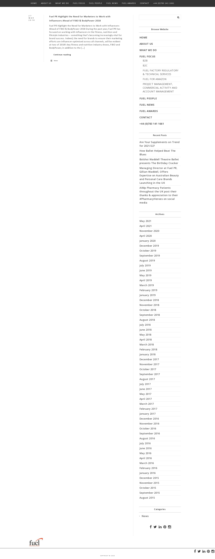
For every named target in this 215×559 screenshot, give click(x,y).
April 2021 (145, 226)
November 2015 (149, 482)
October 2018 (147, 310)
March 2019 (146, 285)
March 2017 (146, 403)
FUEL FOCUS (79, 3)
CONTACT (144, 3)
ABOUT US (46, 3)
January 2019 (147, 295)
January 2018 (147, 354)
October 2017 (147, 369)
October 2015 (147, 487)
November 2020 (149, 230)
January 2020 (147, 240)
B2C (145, 65)
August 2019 (147, 260)
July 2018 (145, 324)
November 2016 (149, 423)
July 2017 (145, 384)
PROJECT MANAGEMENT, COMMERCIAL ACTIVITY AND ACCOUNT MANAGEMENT (160, 87)
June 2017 (145, 389)
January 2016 (147, 473)
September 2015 (149, 492)
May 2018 (145, 334)
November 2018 (149, 305)
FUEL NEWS (112, 3)
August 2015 (147, 497)
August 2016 (147, 438)
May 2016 (145, 453)
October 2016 (147, 428)
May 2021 (145, 221)
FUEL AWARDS (129, 3)
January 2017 (147, 413)
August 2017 (147, 379)
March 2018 (146, 344)
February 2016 (148, 468)
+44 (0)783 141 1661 (163, 3)
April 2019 (145, 280)
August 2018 (147, 319)
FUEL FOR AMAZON (155, 79)
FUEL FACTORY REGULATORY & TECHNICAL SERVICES (161, 72)
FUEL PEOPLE (95, 3)
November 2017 (149, 364)
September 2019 (149, 255)
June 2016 (145, 448)
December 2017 (149, 359)
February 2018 (148, 349)
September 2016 (149, 433)
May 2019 (145, 275)
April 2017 (145, 398)
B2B (145, 60)
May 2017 (145, 394)
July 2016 (145, 443)
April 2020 (145, 235)
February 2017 (148, 408)
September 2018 (149, 314)
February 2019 (148, 290)
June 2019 (145, 270)
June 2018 (145, 329)
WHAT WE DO (62, 3)
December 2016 (149, 418)
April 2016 (145, 458)
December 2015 (149, 478)
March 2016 (146, 463)
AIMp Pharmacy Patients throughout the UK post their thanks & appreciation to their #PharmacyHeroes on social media (158, 195)
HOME (34, 3)
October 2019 (147, 250)
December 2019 (149, 245)
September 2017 (149, 374)
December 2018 (149, 300)
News (56, 60)
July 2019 (145, 265)
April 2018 (145, 339)
